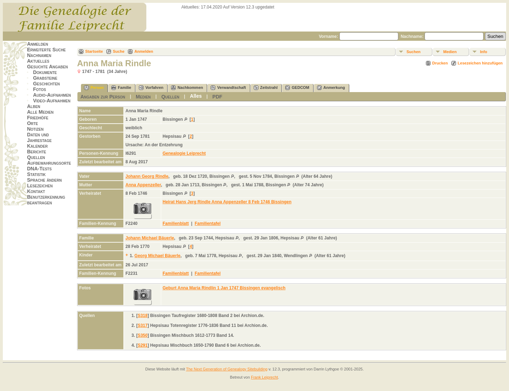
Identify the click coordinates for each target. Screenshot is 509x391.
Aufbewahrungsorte (49, 163)
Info (483, 52)
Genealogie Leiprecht (184, 153)
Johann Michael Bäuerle (149, 238)
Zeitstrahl (266, 87)
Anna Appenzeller (143, 184)
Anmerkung (331, 87)
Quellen (36, 157)
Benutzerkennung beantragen (46, 199)
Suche (118, 51)
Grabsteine (45, 78)
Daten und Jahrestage (39, 137)
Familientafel (208, 223)
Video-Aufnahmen (51, 100)
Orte (32, 123)
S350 (142, 335)
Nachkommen (187, 87)
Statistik (36, 174)
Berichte (36, 151)
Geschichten (46, 83)
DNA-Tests (39, 168)
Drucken (440, 63)
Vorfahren (151, 87)
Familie (121, 87)
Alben (33, 106)
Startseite (94, 51)
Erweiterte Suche (46, 49)
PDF (217, 97)
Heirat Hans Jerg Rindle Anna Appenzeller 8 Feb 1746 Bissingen (227, 201)
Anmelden (37, 44)
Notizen (35, 129)
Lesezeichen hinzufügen (480, 63)
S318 (142, 315)
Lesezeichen (39, 185)
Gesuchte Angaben (47, 66)
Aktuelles (38, 61)
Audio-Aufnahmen (52, 95)
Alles (195, 96)
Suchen (413, 52)
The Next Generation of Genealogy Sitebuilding (227, 369)
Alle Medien (40, 112)
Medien (450, 52)
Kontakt (36, 191)
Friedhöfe (37, 117)
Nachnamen (39, 55)
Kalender (37, 146)
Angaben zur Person (102, 97)
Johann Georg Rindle (146, 176)
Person (94, 87)
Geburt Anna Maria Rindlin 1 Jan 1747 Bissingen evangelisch (224, 287)
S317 (142, 325)
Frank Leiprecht (264, 377)
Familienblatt (176, 223)
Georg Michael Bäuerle (157, 255)
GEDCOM (297, 87)
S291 (142, 345)
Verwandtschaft (228, 87)
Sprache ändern (44, 180)
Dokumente (45, 72)
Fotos (39, 89)
